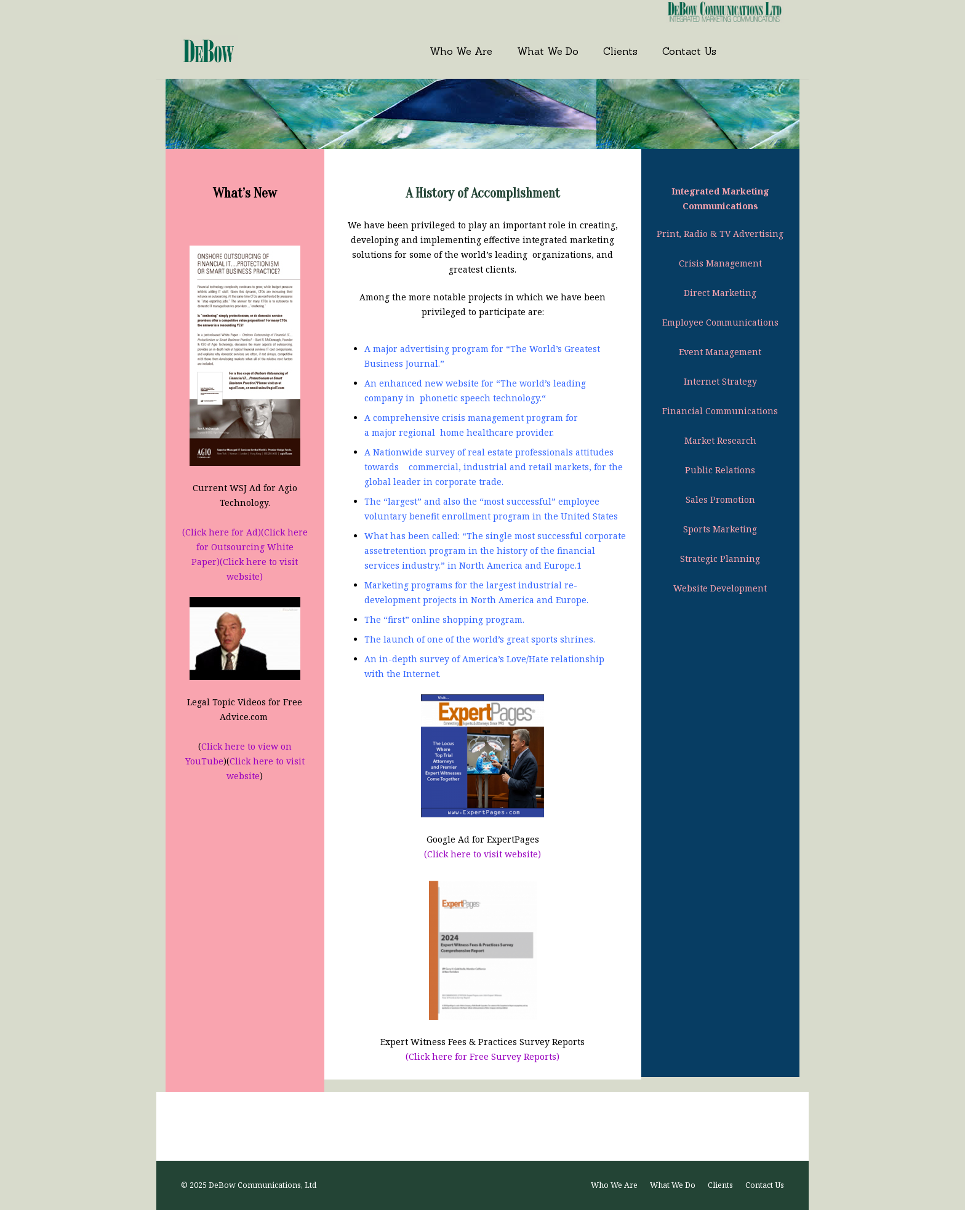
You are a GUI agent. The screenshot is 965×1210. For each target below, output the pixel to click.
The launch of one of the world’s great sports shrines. (479, 639)
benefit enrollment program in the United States (513, 516)
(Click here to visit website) (482, 854)
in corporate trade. (462, 481)
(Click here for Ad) (221, 532)
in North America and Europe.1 (513, 565)
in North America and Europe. (523, 600)
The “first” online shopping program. (444, 619)
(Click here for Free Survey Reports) (482, 1056)
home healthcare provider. (496, 432)
